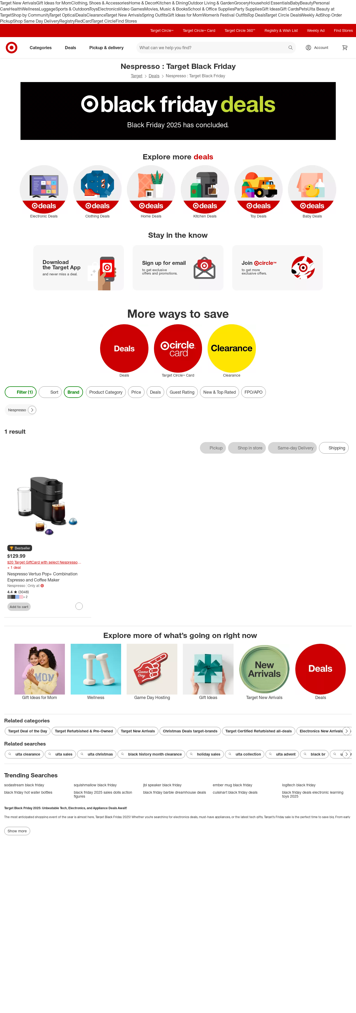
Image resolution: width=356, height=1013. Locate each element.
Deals (81, 15)
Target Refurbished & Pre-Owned (84, 731)
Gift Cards (289, 9)
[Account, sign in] (318, 47)
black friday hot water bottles (28, 792)
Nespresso (16, 585)
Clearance (96, 15)
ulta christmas (96, 754)
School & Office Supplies (211, 9)
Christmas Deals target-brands (190, 731)
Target (136, 75)
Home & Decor (142, 3)
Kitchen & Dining (172, 3)
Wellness (30, 9)
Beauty (306, 3)
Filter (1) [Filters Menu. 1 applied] (20, 392)
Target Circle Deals (283, 15)
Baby (295, 3)
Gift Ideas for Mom (53, 3)
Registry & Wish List (281, 30)
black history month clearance (151, 754)
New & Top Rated (219, 392)
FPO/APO (253, 392)
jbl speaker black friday (162, 785)
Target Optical (62, 15)
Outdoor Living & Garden (211, 3)
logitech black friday (299, 785)
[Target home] (11, 47)
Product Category (105, 392)
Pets (303, 9)
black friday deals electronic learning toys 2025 (312, 794)
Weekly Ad (311, 15)
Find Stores (126, 21)
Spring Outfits (154, 15)
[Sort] (50, 392)
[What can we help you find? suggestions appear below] (216, 47)
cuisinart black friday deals (235, 792)
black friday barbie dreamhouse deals (174, 792)
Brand (73, 392)
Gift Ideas (271, 9)
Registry (67, 21)
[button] (19, 548)
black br (314, 754)
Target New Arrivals (18, 3)
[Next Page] (32, 410)
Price (136, 392)
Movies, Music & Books (166, 9)
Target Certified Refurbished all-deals (258, 731)
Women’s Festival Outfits (224, 15)
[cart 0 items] (345, 47)
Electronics (108, 9)
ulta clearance (24, 754)
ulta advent (282, 754)
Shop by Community (30, 15)
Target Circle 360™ (240, 30)
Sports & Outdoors (72, 9)
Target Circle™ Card (199, 30)
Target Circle (104, 21)
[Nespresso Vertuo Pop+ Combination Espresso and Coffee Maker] (47, 577)
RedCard (83, 21)
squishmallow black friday (95, 785)
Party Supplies (248, 9)
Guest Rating (182, 392)
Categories (43, 47)
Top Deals (256, 15)
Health (15, 9)
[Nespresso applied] (21, 410)
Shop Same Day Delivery (36, 21)
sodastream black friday (24, 785)
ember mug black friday (232, 785)
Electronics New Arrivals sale (325, 731)
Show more (17, 831)
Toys (93, 9)
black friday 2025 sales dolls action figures (103, 794)
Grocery (241, 3)
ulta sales (60, 754)
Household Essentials (269, 3)
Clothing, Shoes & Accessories (100, 3)
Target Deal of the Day (27, 731)
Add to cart (19, 607)
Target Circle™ (161, 30)
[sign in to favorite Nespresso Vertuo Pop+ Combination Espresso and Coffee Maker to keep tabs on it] (79, 606)
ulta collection (244, 754)
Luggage (47, 9)
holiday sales (205, 754)
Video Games (131, 9)
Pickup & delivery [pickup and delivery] (108, 47)
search (291, 48)
